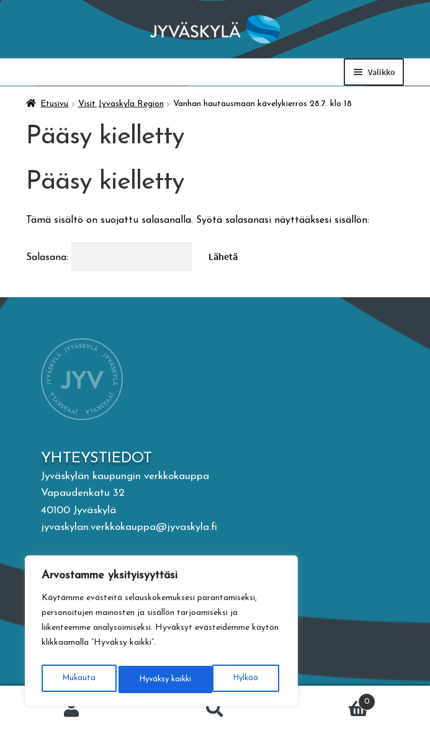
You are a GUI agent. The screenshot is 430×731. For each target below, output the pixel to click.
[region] (161, 633)
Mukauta (77, 679)
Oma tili (71, 708)
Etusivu (54, 104)
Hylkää (150, 679)
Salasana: (109, 257)
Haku (215, 708)
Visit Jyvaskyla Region (121, 104)
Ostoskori (331, 700)
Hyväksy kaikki (234, 679)
